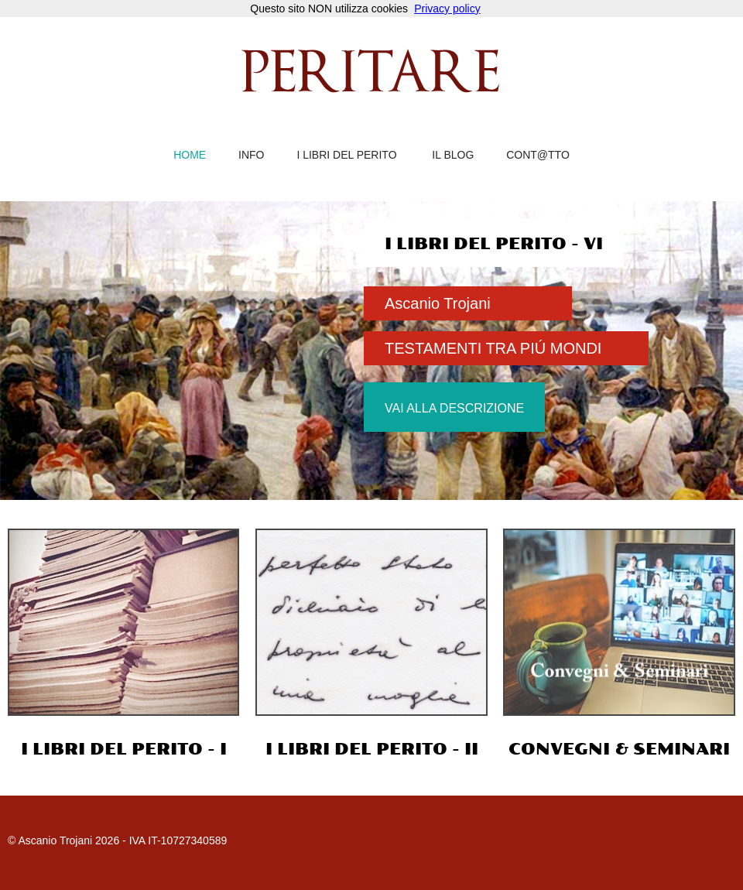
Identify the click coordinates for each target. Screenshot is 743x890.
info (251, 155)
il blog (453, 155)
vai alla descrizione (454, 408)
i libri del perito (346, 155)
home (189, 155)
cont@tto (538, 155)
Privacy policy (447, 8)
